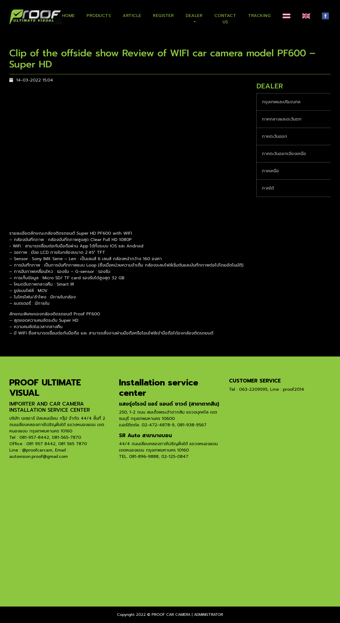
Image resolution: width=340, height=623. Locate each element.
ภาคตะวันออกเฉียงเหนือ (284, 154)
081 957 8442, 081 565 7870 (56, 444)
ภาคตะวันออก (274, 136)
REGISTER (163, 15)
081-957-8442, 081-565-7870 (50, 437)
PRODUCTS (99, 15)
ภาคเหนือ (270, 171)
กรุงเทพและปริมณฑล (281, 102)
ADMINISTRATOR (208, 614)
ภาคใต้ (268, 188)
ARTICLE (132, 15)
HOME (68, 15)
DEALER (194, 15)
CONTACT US (225, 17)
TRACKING (259, 15)
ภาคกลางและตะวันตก (281, 119)
